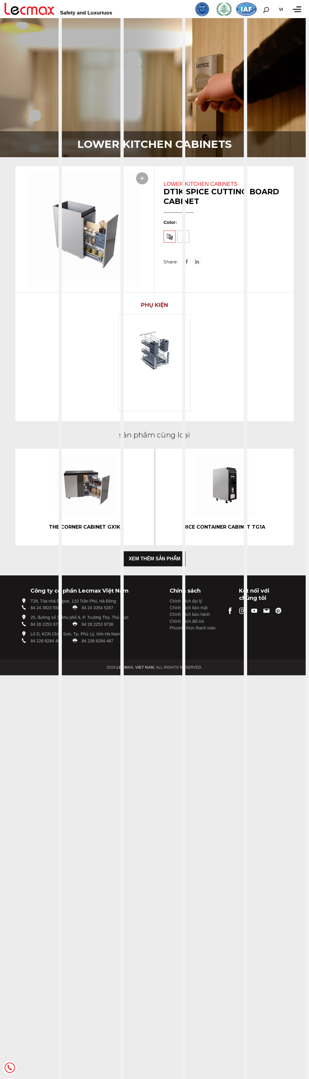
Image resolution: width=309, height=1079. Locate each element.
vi (281, 9)
